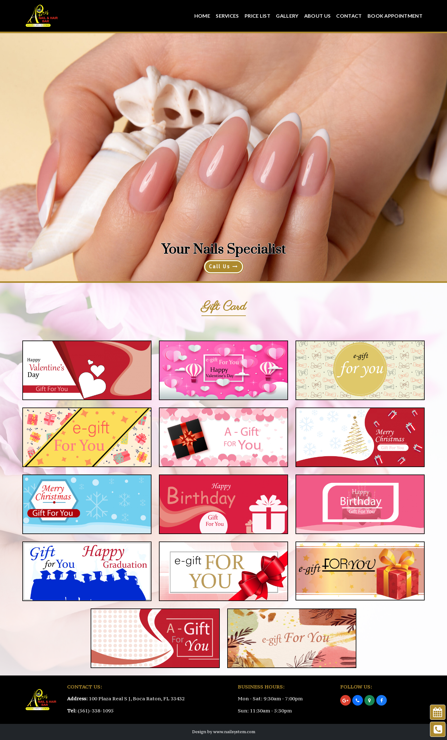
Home (202, 16)
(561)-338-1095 (96, 710)
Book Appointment (395, 16)
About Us (317, 16)
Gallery (287, 16)
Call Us (223, 267)
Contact (349, 16)
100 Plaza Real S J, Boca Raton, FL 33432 (137, 698)
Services (227, 16)
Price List (257, 16)
